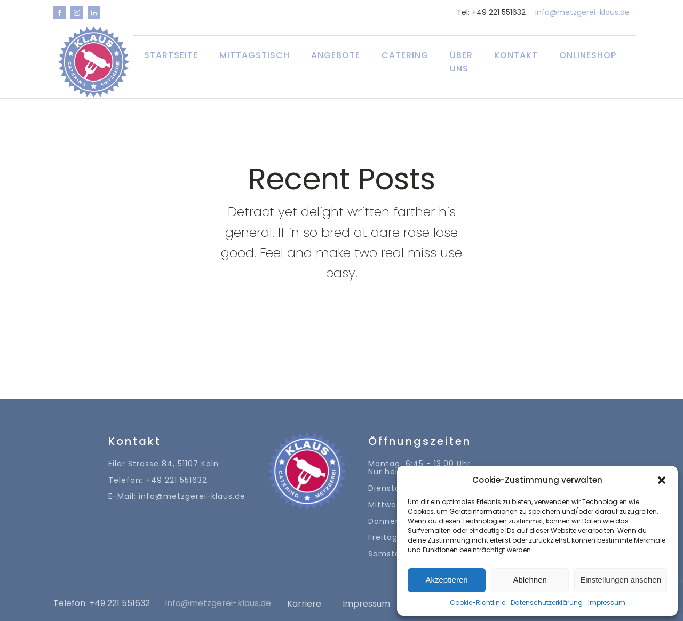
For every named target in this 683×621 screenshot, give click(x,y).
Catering (405, 55)
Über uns (461, 62)
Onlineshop (587, 55)
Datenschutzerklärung (547, 602)
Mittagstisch (254, 55)
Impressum (606, 602)
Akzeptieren (446, 579)
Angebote (335, 55)
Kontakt (516, 55)
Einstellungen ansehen (620, 579)
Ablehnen (529, 579)
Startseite (171, 55)
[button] (661, 480)
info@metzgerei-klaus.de (582, 12)
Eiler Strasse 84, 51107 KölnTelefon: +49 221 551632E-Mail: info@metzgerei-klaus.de (176, 480)
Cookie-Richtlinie (477, 602)
